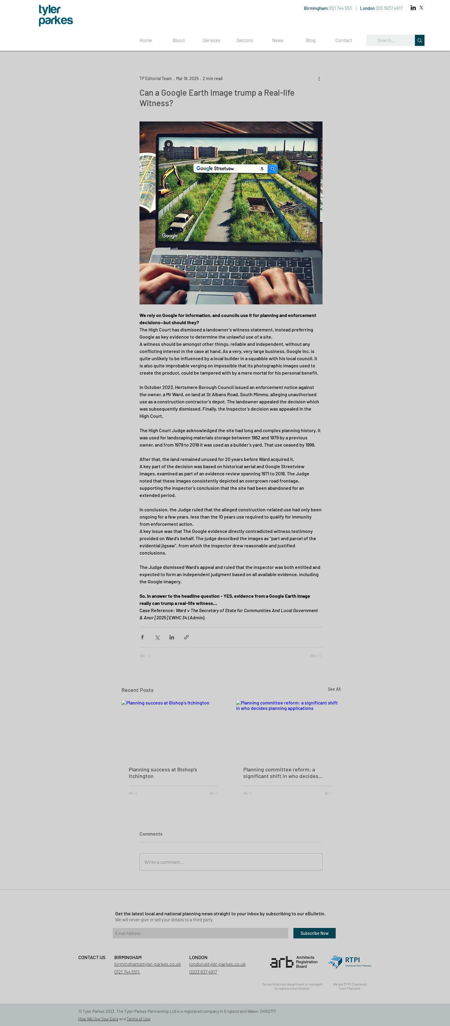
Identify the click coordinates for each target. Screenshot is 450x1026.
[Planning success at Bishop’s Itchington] (174, 729)
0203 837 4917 (203, 971)
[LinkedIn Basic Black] (413, 7)
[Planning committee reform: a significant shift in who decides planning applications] (288, 729)
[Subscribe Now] (314, 933)
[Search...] (386, 40)
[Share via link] (186, 637)
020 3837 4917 (389, 8)
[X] (421, 7)
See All (334, 689)
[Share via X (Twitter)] (157, 637)
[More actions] (318, 78)
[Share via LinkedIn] (172, 637)
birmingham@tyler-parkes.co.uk (147, 964)
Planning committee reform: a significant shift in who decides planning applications (280, 772)
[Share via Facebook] (142, 637)
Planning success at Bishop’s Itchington (163, 772)
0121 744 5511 (340, 8)
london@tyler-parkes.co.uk (217, 964)
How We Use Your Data (98, 1018)
